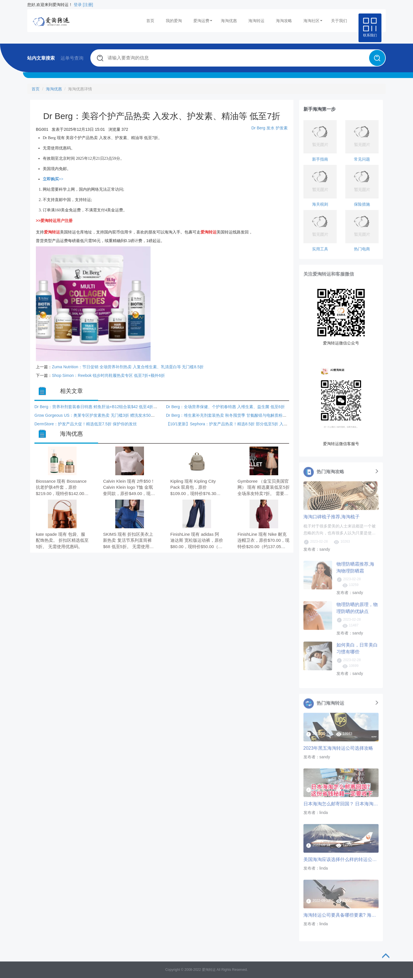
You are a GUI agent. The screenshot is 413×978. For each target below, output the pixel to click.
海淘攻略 (284, 20)
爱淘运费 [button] (202, 20)
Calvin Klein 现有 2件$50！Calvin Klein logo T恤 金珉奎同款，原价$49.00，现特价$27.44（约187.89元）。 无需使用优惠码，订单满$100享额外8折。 (129, 488)
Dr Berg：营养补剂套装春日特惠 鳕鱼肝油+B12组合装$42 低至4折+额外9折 (102, 406)
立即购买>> (53, 179)
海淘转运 (256, 20)
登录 (78, 4)
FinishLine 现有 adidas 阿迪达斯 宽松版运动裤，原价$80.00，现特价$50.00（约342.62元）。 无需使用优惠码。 (196, 541)
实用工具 (320, 249)
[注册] (88, 4)
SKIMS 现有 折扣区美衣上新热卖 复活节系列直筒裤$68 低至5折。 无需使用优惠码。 (128, 541)
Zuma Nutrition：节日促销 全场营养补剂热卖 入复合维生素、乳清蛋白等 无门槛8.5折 (128, 367)
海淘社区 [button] (312, 20)
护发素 (282, 128)
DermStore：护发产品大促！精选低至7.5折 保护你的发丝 (85, 424)
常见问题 (362, 159)
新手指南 (320, 159)
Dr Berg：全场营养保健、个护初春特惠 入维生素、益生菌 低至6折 (225, 406)
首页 (150, 20)
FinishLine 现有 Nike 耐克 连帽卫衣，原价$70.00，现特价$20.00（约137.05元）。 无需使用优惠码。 (263, 541)
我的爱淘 (174, 20)
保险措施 (362, 204)
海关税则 (320, 204)
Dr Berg (258, 128)
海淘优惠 (229, 20)
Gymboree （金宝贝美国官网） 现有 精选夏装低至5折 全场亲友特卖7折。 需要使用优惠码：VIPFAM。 (263, 488)
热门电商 (362, 249)
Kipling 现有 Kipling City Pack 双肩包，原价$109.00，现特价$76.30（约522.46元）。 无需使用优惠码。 (194, 488)
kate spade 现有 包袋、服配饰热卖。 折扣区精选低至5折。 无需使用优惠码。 (62, 540)
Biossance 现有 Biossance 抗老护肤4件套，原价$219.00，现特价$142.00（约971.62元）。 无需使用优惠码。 (61, 488)
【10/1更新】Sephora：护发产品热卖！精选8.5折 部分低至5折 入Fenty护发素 (235, 424)
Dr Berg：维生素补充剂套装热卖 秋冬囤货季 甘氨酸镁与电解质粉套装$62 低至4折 (239, 415)
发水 (270, 128)
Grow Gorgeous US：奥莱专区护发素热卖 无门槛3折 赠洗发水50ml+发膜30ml (104, 415)
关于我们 (339, 20)
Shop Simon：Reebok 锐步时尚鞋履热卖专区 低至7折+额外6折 (108, 375)
